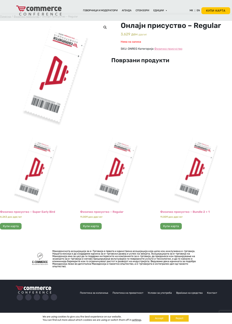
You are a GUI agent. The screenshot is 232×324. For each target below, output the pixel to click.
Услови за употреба (160, 292)
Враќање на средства (189, 292)
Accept (159, 318)
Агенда (126, 10)
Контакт (212, 292)
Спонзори (142, 10)
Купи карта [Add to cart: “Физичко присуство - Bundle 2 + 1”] (171, 226)
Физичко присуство (168, 48)
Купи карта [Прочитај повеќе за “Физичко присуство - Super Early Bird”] (11, 226)
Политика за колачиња (94, 292)
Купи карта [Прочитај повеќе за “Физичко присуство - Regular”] (91, 226)
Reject (179, 318)
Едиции (160, 10)
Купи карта (215, 10)
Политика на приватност (128, 292)
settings (136, 319)
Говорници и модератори (100, 10)
